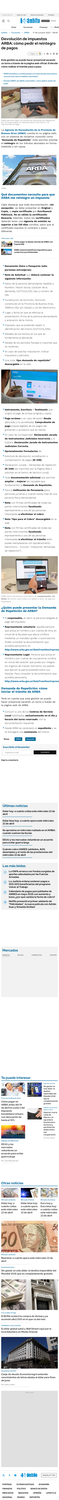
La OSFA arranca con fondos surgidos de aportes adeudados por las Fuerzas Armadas (32, 874)
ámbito (4, 33)
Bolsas (20, 955)
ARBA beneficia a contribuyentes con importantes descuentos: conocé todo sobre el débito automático (30, 75)
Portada (7, 1484)
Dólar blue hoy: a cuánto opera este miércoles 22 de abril (28, 822)
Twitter (3, 1475)
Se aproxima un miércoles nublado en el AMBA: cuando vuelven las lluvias (29, 832)
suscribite (45, 20)
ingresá (53, 20)
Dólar (13, 27)
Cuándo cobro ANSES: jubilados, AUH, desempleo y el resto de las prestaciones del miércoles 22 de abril (27, 852)
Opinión (37, 1493)
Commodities (37, 955)
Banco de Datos (39, 1488)
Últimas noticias (25, 1484)
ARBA (26, 33)
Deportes (35, 1497)
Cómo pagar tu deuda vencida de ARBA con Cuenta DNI (33, 243)
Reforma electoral (37, 15)
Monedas (6, 955)
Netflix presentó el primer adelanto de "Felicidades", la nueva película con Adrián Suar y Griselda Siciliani (32, 904)
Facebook (9, 1475)
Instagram (15, 1475)
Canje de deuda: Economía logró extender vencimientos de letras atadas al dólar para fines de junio (28, 1377)
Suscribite (45, 752)
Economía (28, 27)
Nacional (7, 1497)
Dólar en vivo (21, 15)
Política (21, 1488)
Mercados (7, 1493)
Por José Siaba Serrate (9, 1161)
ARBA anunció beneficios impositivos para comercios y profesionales (33, 251)
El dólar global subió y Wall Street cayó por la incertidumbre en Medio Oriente (26, 1330)
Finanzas (43, 27)
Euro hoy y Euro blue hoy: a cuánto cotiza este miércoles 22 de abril (49, 1209)
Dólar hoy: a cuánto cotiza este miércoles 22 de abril (29, 813)
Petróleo (51, 15)
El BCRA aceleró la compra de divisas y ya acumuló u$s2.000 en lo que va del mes (24, 1318)
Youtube (28, 1475)
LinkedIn (22, 1475)
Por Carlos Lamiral (8, 1385)
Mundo (21, 1497)
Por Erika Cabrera (49, 1138)
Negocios (23, 1493)
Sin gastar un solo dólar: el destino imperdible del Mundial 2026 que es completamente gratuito (51, 1095)
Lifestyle (51, 1493)
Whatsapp (35, 1475)
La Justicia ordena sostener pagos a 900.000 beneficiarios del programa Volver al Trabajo (29, 884)
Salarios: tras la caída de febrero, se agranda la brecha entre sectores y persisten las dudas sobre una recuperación (50, 1123)
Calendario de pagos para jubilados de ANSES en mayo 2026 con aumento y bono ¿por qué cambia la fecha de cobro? (32, 894)
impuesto (30, 739)
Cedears (53, 955)
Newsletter (53, 27)
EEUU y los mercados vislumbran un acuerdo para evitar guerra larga (28, 841)
